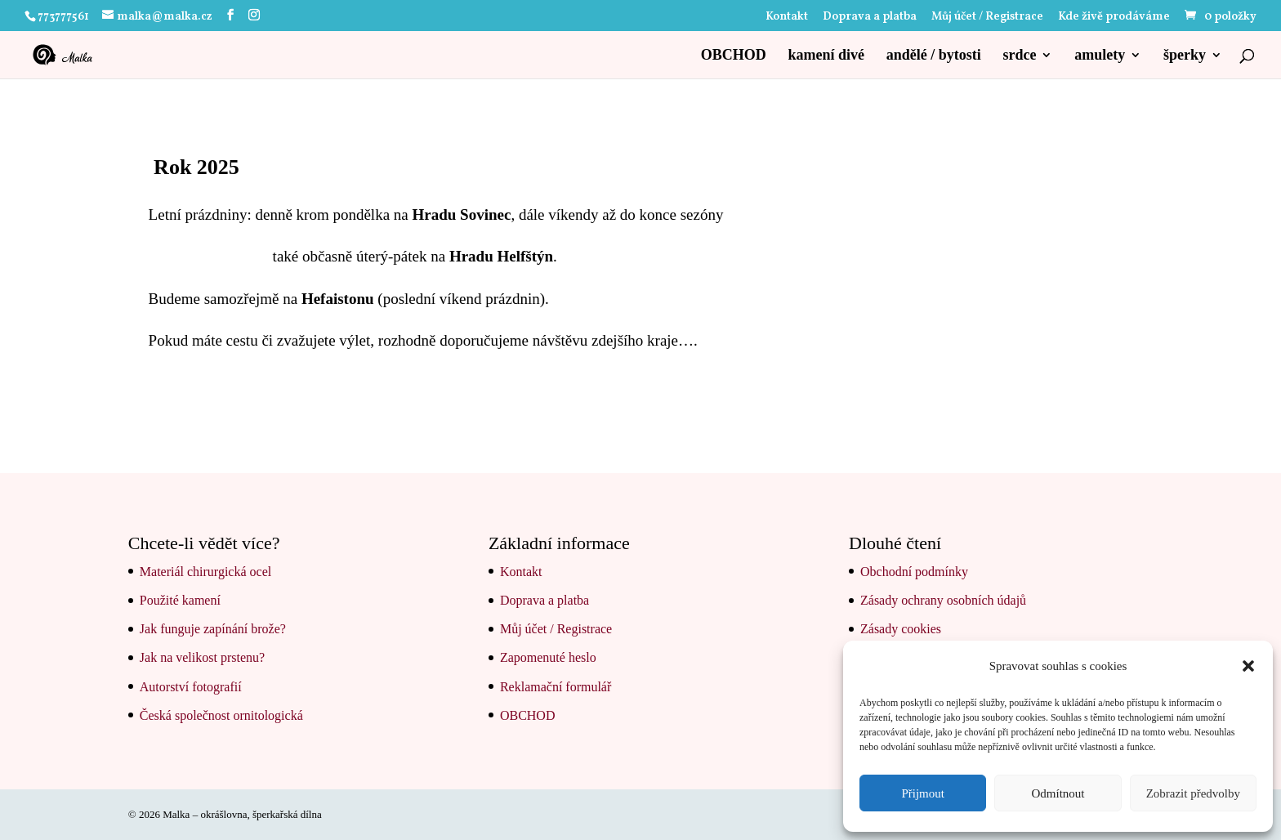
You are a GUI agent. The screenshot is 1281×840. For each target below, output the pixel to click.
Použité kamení (180, 600)
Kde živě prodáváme (1114, 18)
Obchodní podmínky (914, 572)
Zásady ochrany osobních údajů (943, 600)
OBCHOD (733, 56)
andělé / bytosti (933, 56)
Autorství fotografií (191, 687)
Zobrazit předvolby (1193, 793)
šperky (1184, 56)
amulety (1099, 56)
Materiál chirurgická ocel (205, 572)
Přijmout (922, 793)
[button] (1248, 666)
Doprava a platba (870, 18)
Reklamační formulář (555, 687)
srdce (1020, 56)
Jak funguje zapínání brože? (213, 629)
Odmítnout (1057, 793)
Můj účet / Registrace (987, 18)
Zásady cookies (900, 629)
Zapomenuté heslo (548, 657)
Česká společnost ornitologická (221, 715)
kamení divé (826, 56)
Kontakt (786, 18)
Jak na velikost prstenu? (202, 657)
